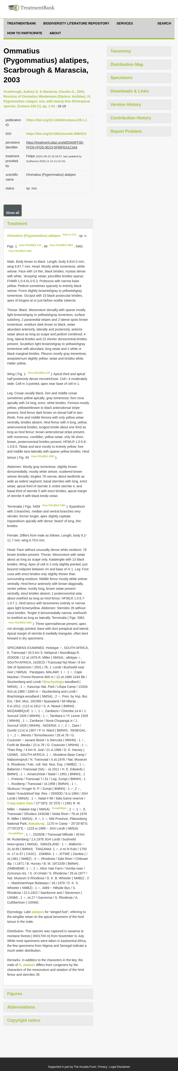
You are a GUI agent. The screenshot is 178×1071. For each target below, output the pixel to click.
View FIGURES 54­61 (20, 251)
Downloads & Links (130, 91)
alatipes (38, 912)
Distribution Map (127, 64)
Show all (12, 213)
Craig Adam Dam (20, 803)
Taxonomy (121, 51)
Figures (14, 993)
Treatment (17, 223)
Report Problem (126, 131)
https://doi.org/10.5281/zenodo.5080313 (56, 134)
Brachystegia (53, 682)
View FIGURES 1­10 (30, 245)
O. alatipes (27, 965)
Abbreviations (21, 1007)
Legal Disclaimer (119, 1066)
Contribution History (131, 118)
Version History (126, 104)
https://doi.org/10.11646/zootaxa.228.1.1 (56, 120)
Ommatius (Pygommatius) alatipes (33, 236)
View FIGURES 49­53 (61, 245)
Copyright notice (23, 1020)
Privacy (102, 1066)
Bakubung (37, 823)
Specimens (122, 77)
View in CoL (69, 234)
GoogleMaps (59, 808)
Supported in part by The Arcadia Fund (72, 1066)
